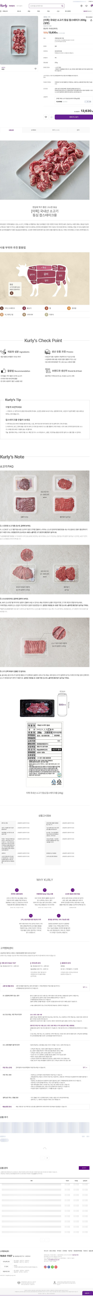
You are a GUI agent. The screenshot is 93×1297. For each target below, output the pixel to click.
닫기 (84, 987)
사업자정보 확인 (75, 1255)
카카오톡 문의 (6, 1261)
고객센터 (90, 1)
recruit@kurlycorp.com (53, 1259)
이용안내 (85, 1251)
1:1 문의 (34, 1173)
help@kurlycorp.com (10, 1275)
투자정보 (59, 1251)
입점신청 (91, 1251)
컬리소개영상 (52, 1251)
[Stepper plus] (89, 101)
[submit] (62, 5)
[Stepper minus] (86, 101)
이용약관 (70, 1251)
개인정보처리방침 (78, 1251)
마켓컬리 (12, 6)
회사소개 (46, 1251)
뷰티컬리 (19, 6)
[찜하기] (35, 68)
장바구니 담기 (73, 117)
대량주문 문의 (6, 1271)
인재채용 (65, 1251)
